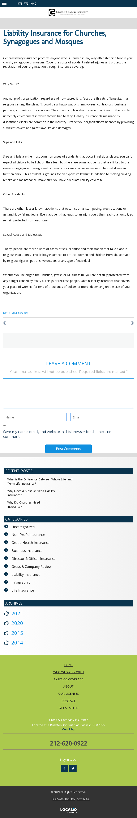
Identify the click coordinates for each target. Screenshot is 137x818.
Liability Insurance (26, 574)
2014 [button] (17, 642)
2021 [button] (17, 613)
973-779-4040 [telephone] (26, 3)
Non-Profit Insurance (15, 312)
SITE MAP (83, 799)
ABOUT (68, 686)
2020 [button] (17, 622)
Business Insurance (27, 550)
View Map (68, 729)
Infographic (21, 582)
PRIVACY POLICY (63, 799)
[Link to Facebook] (64, 768)
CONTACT (68, 701)
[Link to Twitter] (73, 768)
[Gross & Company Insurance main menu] (4, 3)
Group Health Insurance (31, 542)
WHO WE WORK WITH (68, 672)
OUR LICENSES (68, 694)
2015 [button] (17, 632)
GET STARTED (68, 708)
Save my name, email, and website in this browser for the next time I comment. (59, 434)
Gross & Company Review (31, 566)
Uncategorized (23, 527)
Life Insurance (23, 590)
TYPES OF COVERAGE (68, 679)
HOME (68, 665)
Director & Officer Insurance (34, 558)
